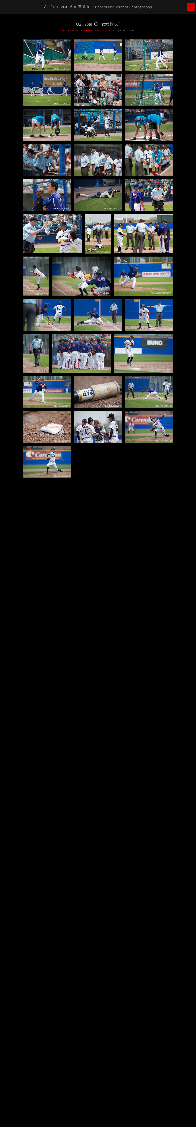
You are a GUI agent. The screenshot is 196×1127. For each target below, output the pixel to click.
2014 (107, 30)
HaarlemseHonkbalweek (92, 30)
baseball (74, 30)
